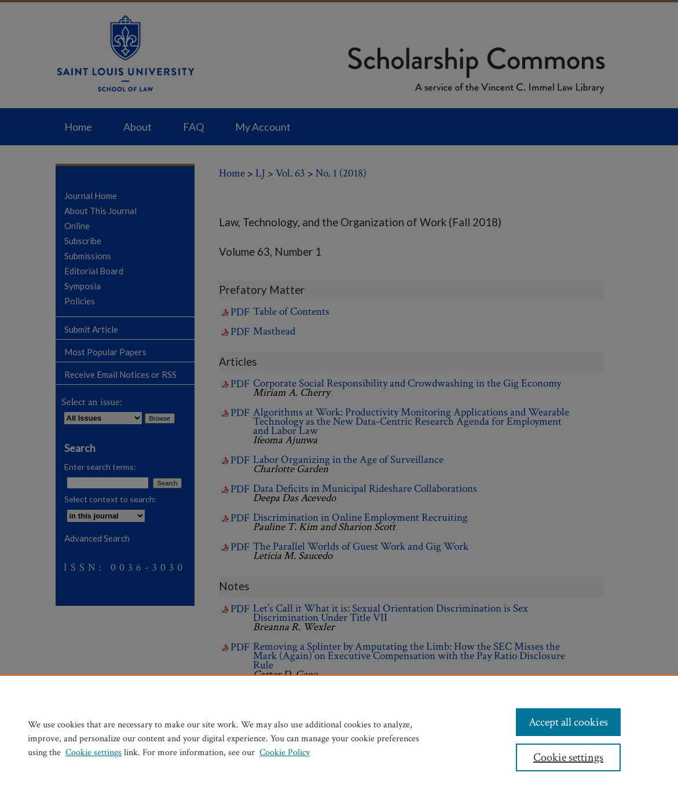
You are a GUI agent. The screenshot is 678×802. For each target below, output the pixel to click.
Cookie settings (93, 752)
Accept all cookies (568, 722)
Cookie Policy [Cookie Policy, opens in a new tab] (284, 752)
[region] (339, 738)
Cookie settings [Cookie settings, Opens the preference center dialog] (568, 757)
